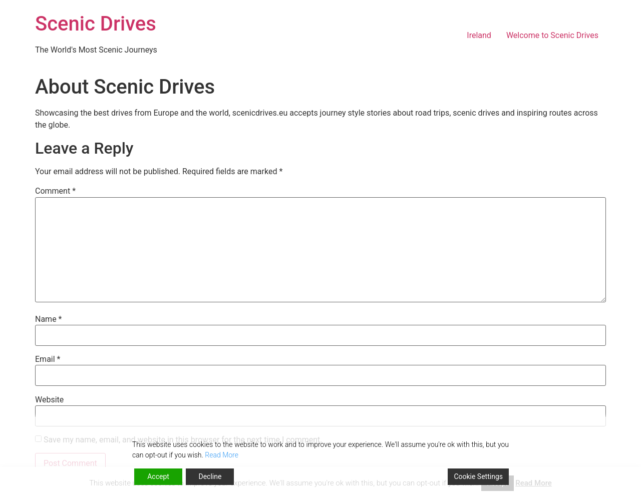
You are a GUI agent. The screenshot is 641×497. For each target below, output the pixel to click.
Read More (221, 455)
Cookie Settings (478, 476)
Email (47, 359)
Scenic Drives (95, 24)
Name (48, 319)
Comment (55, 191)
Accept (158, 476)
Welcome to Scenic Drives (552, 35)
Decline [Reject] (209, 476)
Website (49, 400)
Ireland (479, 35)
